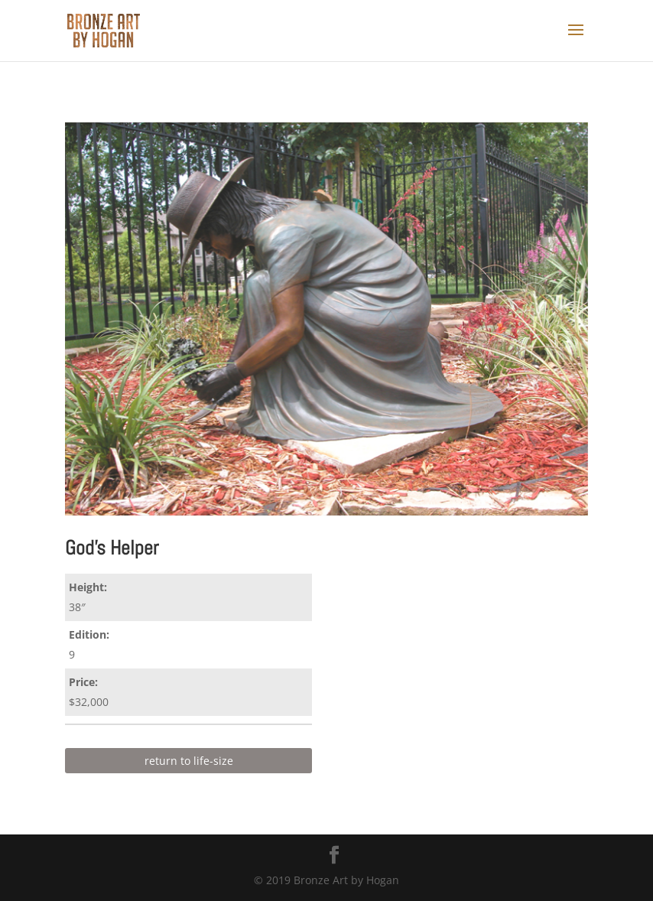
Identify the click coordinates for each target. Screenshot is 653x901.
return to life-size (189, 760)
